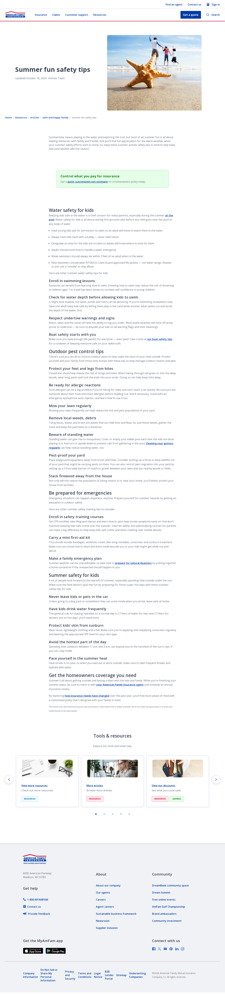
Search (213, 15)
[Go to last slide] (9, 779)
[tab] (96, 814)
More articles (94, 785)
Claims (56, 15)
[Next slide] (216, 779)
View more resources (34, 785)
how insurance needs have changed (87, 696)
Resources (99, 15)
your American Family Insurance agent (120, 684)
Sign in (213, 4)
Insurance (41, 15)
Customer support (76, 15)
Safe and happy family (55, 117)
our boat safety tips (159, 339)
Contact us (194, 4)
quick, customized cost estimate (87, 181)
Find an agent (174, 4)
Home (8, 117)
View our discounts (163, 785)
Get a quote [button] (190, 15)
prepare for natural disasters (133, 563)
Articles (34, 117)
